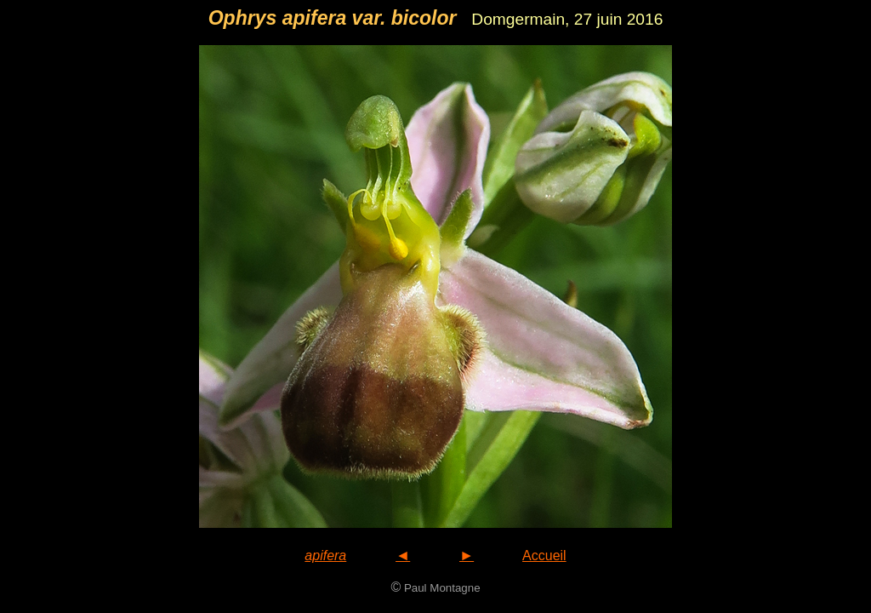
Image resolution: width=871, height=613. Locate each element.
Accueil (544, 555)
